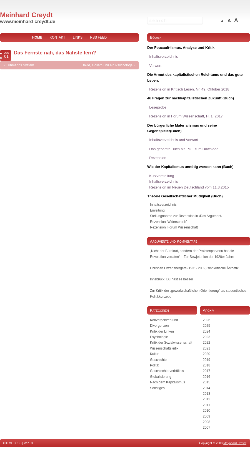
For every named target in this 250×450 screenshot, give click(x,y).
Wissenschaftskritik (164, 348)
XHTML (8, 443)
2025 (206, 326)
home (37, 37)
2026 (206, 320)
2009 (206, 416)
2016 (206, 377)
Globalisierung (160, 377)
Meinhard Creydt (26, 15)
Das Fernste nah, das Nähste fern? (55, 53)
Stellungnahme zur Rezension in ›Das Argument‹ (186, 216)
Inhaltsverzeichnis (163, 205)
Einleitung (157, 210)
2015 (206, 382)
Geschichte (158, 360)
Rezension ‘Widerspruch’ (168, 222)
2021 (206, 348)
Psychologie (159, 337)
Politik (154, 365)
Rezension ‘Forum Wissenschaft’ (174, 227)
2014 (206, 388)
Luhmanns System (20, 65)
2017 (206, 371)
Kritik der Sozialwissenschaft (171, 343)
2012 (206, 399)
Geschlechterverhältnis (167, 371)
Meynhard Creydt (234, 443)
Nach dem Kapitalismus (167, 382)
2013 (206, 394)
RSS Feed (98, 37)
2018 (206, 365)
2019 (206, 360)
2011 (206, 405)
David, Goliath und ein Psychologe (107, 65)
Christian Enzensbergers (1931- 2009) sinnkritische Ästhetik (194, 268)
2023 (206, 337)
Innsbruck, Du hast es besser (171, 279)
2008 (206, 422)
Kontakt (57, 37)
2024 (206, 331)
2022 (206, 343)
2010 (206, 411)
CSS (18, 443)
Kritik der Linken (162, 331)
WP (26, 443)
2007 (206, 427)
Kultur (154, 354)
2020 (206, 354)
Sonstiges (157, 388)
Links (77, 37)
